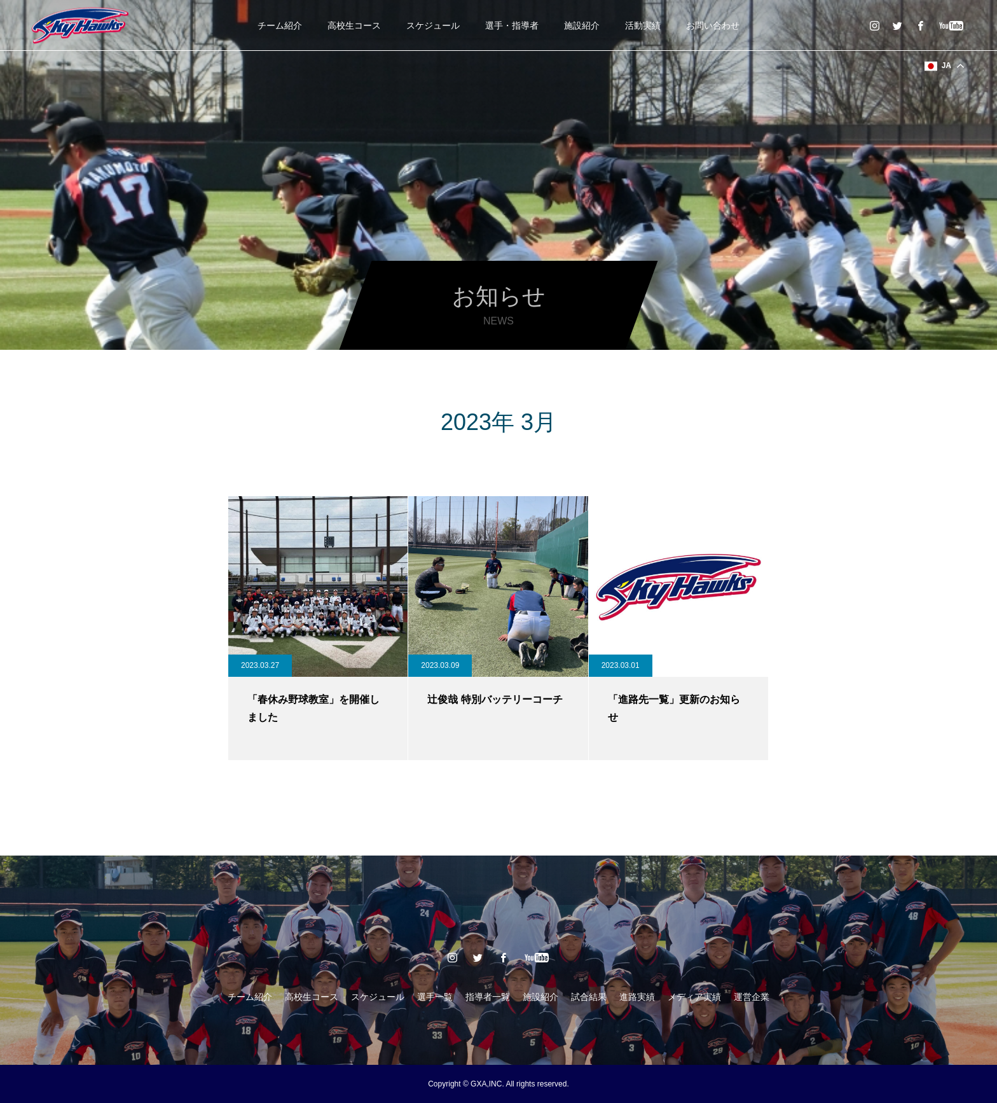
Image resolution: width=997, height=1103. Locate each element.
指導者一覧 (487, 997)
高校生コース (354, 25)
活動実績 (643, 25)
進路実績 (637, 997)
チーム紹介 (280, 25)
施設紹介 (582, 25)
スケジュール (433, 25)
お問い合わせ (712, 25)
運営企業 (751, 997)
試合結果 (589, 997)
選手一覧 (435, 997)
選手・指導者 (512, 25)
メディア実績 (694, 997)
